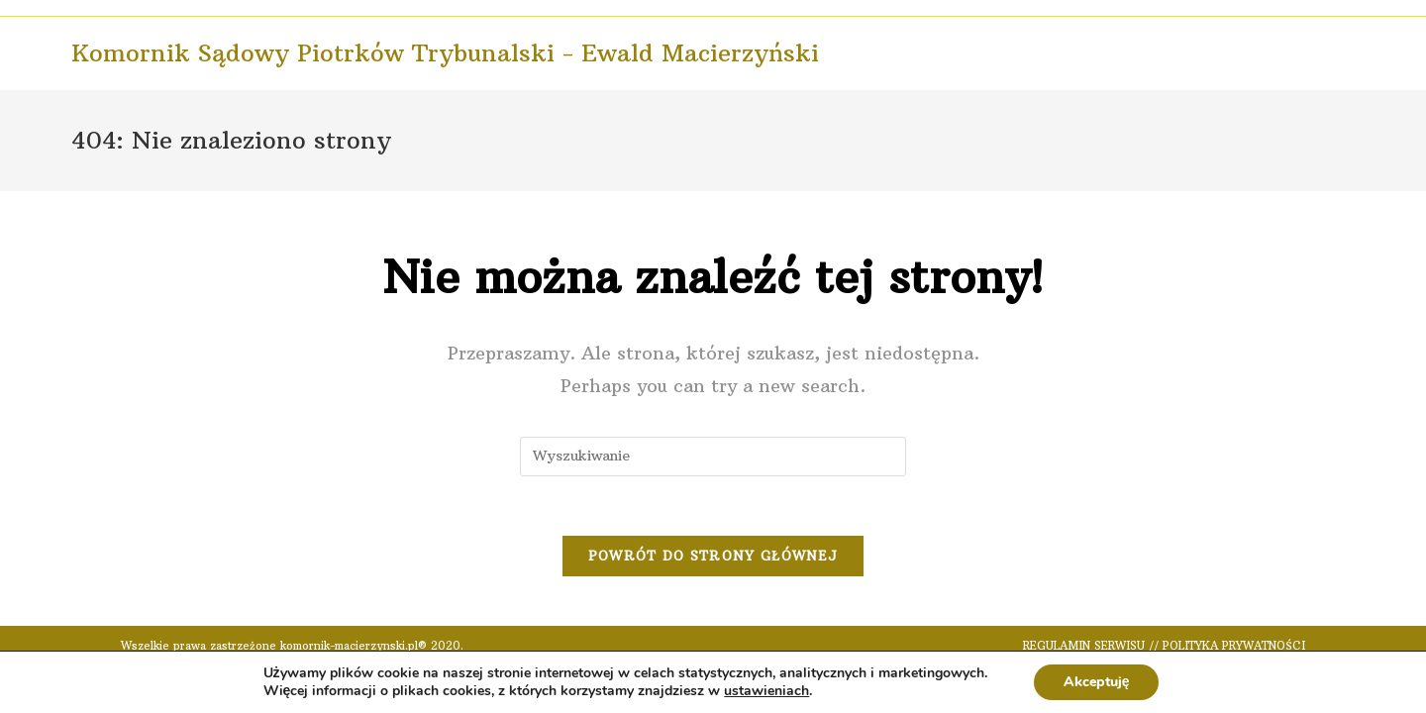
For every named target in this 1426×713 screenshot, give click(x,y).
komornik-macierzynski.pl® (353, 646)
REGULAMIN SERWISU (1084, 646)
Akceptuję (1097, 681)
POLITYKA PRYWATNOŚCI (1234, 646)
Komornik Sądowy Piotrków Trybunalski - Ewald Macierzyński (445, 52)
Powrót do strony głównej (713, 555)
